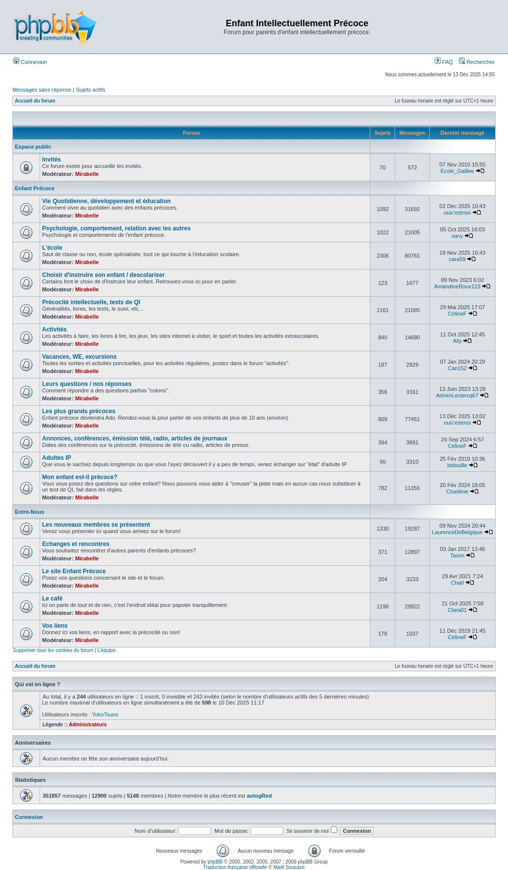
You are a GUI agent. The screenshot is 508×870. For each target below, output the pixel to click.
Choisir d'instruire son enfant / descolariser (103, 275)
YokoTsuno (105, 714)
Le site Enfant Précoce (74, 571)
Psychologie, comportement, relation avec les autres (116, 228)
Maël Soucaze (289, 867)
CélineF (457, 314)
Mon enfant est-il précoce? (79, 477)
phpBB (215, 862)
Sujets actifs (90, 90)
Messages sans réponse (41, 90)
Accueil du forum (35, 101)
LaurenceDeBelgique (457, 532)
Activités (54, 329)
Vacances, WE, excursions (79, 356)
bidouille (457, 465)
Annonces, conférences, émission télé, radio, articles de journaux (134, 438)
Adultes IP (56, 457)
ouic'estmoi (457, 213)
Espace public (33, 147)
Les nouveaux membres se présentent (96, 524)
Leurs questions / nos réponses (87, 384)
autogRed (259, 796)
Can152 (457, 368)
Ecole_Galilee (457, 171)
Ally (457, 341)
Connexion (30, 62)
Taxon (457, 555)
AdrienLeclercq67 (457, 395)
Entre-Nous (29, 512)
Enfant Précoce (34, 188)
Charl (457, 583)
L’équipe (106, 650)
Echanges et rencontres (75, 544)
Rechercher (477, 62)
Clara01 (457, 610)
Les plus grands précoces (78, 411)
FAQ (444, 62)
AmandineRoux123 (457, 286)
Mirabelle (87, 174)
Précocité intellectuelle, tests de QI (91, 302)
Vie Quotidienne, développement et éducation (106, 201)
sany (457, 236)
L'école (52, 247)
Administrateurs (88, 724)
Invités (51, 159)
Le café (52, 598)
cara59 (457, 259)
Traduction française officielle (235, 867)
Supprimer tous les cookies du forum (53, 650)
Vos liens (55, 625)
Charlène (457, 491)
